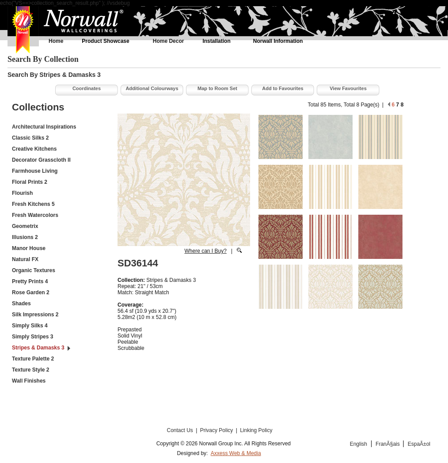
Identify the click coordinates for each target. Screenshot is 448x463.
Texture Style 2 (30, 370)
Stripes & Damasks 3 (38, 348)
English (358, 444)
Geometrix (25, 226)
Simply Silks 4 (30, 326)
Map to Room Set (217, 88)
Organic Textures (33, 270)
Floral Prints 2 (29, 182)
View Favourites (348, 88)
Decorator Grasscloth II (41, 160)
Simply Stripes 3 (32, 337)
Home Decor (168, 41)
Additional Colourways (151, 88)
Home (56, 41)
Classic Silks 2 (30, 138)
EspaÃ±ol (419, 444)
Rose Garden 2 (30, 292)
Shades (21, 303)
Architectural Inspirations (44, 127)
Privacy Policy (217, 430)
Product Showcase (105, 41)
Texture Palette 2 (33, 359)
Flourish (22, 193)
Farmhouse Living (34, 171)
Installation (216, 41)
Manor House (29, 248)
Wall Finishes (29, 381)
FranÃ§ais (388, 444)
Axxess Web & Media (236, 453)
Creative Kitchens (34, 149)
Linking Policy (256, 430)
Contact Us (180, 430)
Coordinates (86, 88)
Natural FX (25, 259)
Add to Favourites (283, 88)
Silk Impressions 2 (35, 314)
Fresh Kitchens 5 (33, 204)
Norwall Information (278, 41)
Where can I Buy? (205, 251)
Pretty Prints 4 (30, 281)
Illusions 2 (25, 237)
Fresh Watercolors (35, 215)
